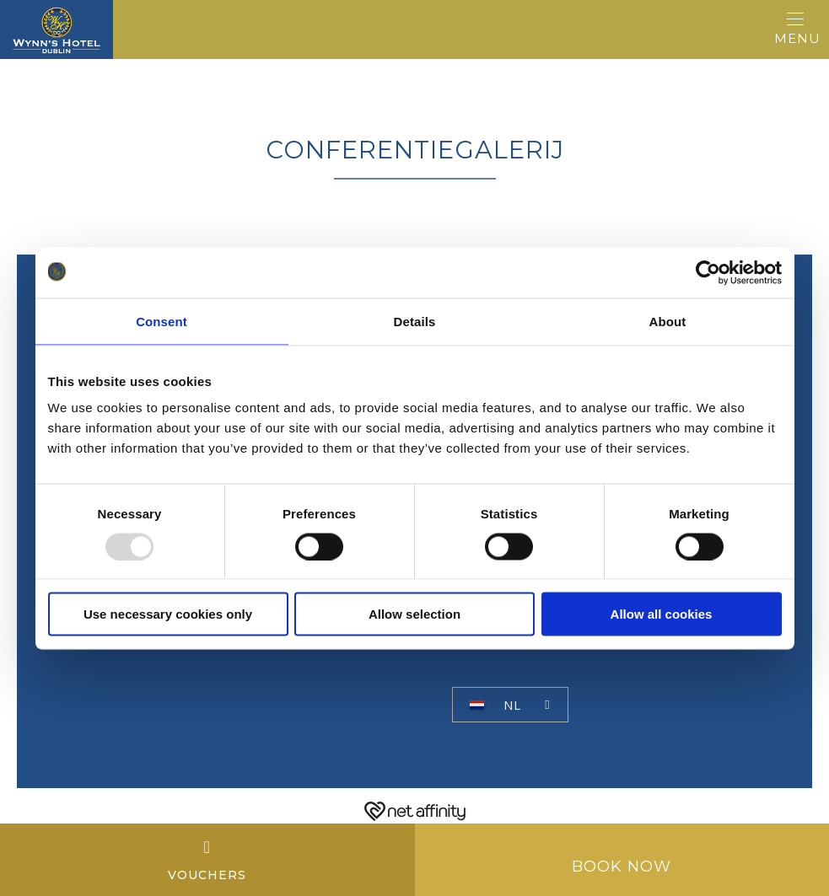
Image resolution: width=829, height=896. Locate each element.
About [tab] (667, 321)
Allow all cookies (662, 614)
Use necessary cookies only (167, 614)
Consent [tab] (161, 321)
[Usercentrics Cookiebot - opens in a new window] (708, 272)
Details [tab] (415, 321)
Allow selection (414, 614)
